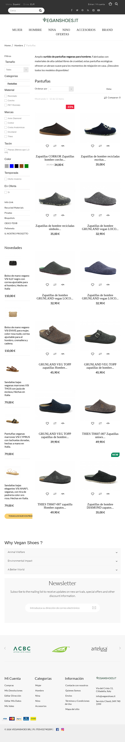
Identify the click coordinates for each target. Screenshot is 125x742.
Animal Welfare (16, 552)
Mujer (17, 30)
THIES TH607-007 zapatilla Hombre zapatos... (55, 506)
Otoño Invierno (14, 179)
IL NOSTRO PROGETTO (16, 233)
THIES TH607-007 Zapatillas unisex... (100, 435)
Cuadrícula (114, 88)
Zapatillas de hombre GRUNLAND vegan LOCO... (100, 227)
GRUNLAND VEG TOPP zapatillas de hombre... (100, 366)
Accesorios (86, 30)
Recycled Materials (14, 207)
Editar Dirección (13, 695)
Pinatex (8, 212)
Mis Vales (9, 706)
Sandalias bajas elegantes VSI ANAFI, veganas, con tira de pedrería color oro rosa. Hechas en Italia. (16, 492)
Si (9, 192)
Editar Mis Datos (13, 700)
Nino (66, 30)
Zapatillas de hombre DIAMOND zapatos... (100, 506)
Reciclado (12, 96)
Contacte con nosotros (76, 685)
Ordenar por (41, 88)
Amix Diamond (14, 118)
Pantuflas (12, 83)
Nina (52, 30)
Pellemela (9, 228)
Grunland (12, 132)
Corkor (11, 123)
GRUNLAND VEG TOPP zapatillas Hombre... (55, 366)
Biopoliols (10, 218)
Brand (107, 30)
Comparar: (113, 97)
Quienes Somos (73, 690)
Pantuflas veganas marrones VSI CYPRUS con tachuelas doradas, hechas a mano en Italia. (17, 440)
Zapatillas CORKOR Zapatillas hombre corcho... (55, 158)
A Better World (16, 569)
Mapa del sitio (72, 709)
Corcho (11, 100)
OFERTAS (62, 34)
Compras (9, 685)
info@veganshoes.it (105, 696)
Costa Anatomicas (16, 127)
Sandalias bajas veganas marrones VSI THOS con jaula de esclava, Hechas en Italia (17, 388)
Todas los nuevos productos (24, 516)
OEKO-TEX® (11, 223)
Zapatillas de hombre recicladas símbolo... (55, 227)
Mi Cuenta (13, 678)
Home (8, 45)
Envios (68, 695)
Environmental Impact (20, 560)
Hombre (35, 30)
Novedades (13, 247)
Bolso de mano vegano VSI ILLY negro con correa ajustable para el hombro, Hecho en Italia (17, 282)
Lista (118, 88)
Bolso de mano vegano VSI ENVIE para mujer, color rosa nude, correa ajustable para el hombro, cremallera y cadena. (17, 335)
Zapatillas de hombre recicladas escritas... (100, 158)
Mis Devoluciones (13, 690)
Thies (10, 136)
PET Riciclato (14, 105)
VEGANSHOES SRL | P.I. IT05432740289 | (32, 729)
